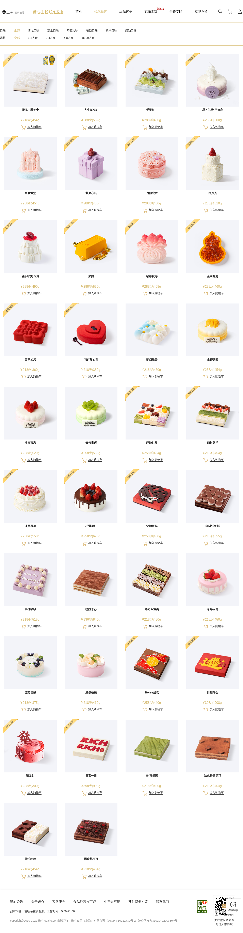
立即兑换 (201, 11)
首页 (79, 11)
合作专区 (175, 11)
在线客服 (233, 906)
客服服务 (58, 901)
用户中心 (240, 11)
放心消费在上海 (202, 906)
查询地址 (19, 12)
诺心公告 (16, 901)
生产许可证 (112, 901)
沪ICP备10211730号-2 (121, 920)
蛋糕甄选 (100, 11)
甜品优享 (125, 11)
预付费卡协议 (138, 901)
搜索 (220, 11)
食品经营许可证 (84, 901)
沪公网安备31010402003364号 (157, 920)
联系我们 (162, 901)
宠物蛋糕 (150, 11)
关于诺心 (37, 901)
